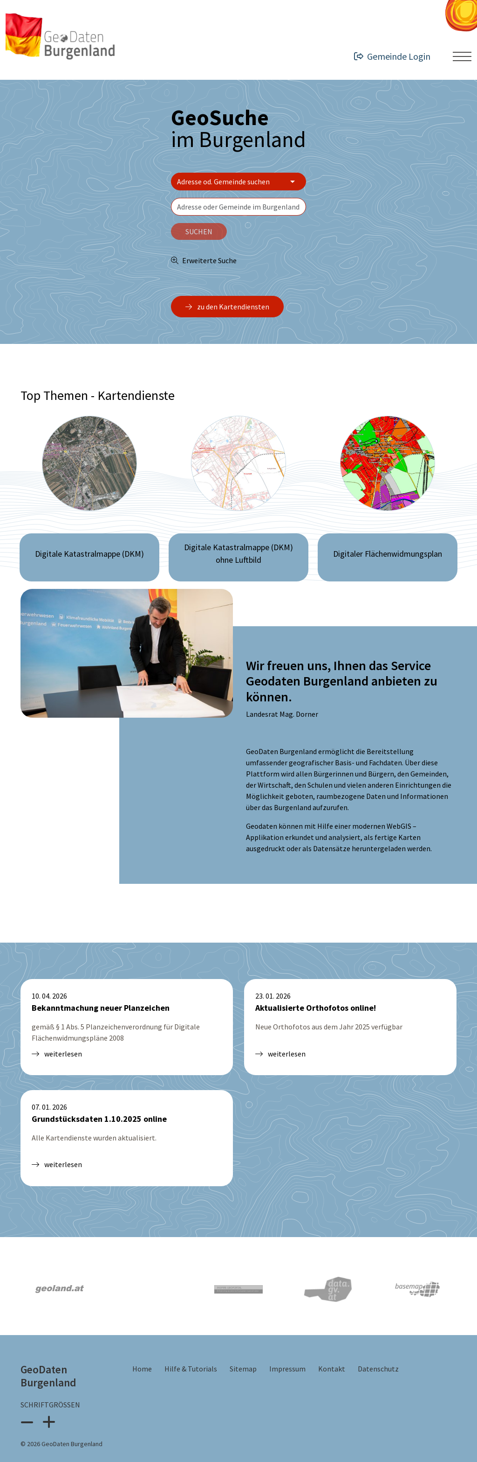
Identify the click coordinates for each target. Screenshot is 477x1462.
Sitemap (244, 1346)
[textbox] (238, 207)
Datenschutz (378, 1346)
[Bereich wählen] (238, 181)
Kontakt (332, 1346)
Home (142, 1346)
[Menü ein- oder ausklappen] (462, 56)
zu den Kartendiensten (227, 306)
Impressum (288, 1346)
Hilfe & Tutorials (191, 1346)
